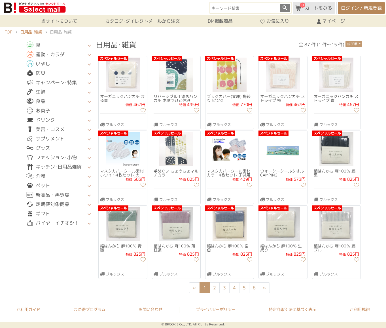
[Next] (264, 287)
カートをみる (313, 7)
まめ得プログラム (89, 309)
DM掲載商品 (220, 21)
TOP (8, 32)
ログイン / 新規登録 (361, 8)
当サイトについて (59, 21)
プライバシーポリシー (216, 309)
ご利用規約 (360, 309)
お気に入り (274, 21)
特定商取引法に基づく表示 (292, 309)
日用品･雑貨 (31, 32)
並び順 (352, 43)
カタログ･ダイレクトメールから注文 (142, 21)
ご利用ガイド (28, 309)
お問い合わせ (150, 309)
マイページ (331, 21)
